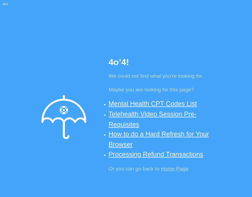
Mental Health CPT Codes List (152, 103)
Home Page (174, 169)
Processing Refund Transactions (155, 154)
